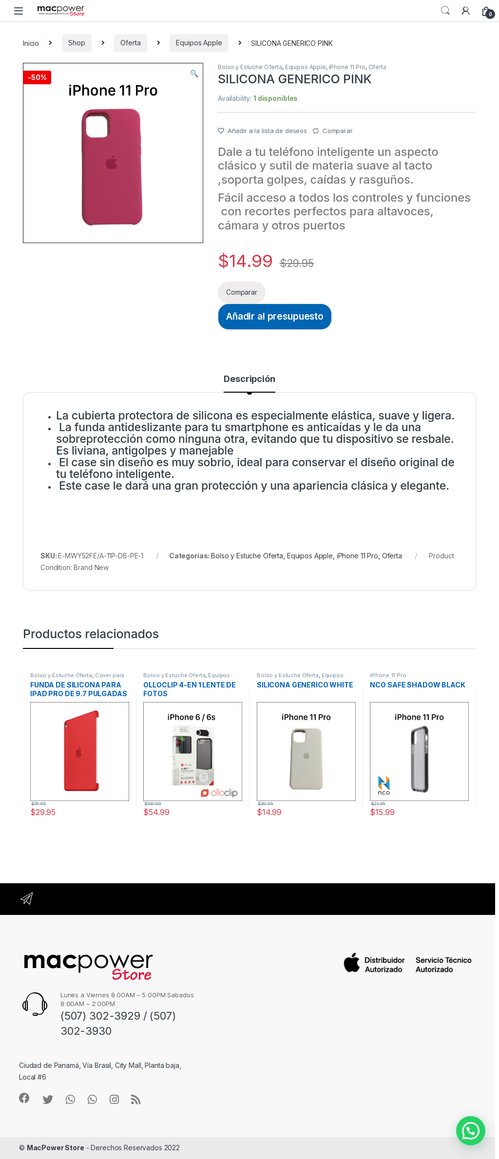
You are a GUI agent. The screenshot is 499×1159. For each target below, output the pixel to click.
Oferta (130, 42)
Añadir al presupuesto (275, 316)
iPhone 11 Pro (347, 67)
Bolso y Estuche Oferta (250, 67)
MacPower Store (55, 1147)
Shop (76, 42)
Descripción (249, 379)
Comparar (338, 130)
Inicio (31, 42)
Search (445, 10)
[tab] (249, 383)
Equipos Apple (199, 42)
